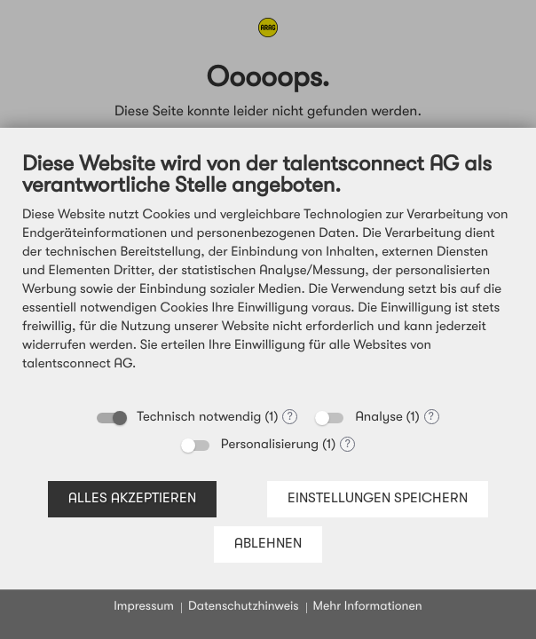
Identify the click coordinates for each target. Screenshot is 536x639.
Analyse (378, 417)
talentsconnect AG (77, 364)
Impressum (144, 607)
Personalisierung (270, 445)
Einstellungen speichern (378, 499)
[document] (268, 274)
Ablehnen (268, 544)
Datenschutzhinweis (243, 607)
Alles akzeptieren (132, 499)
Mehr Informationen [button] (367, 607)
